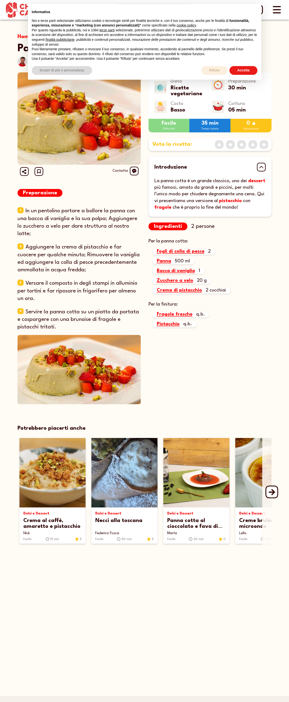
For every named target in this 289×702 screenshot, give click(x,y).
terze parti (106, 30)
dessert (256, 181)
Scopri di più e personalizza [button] (62, 70)
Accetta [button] (243, 70)
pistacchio (230, 200)
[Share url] (24, 171)
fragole (162, 207)
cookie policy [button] (186, 25)
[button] (39, 171)
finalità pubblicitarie (59, 40)
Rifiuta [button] (214, 70)
